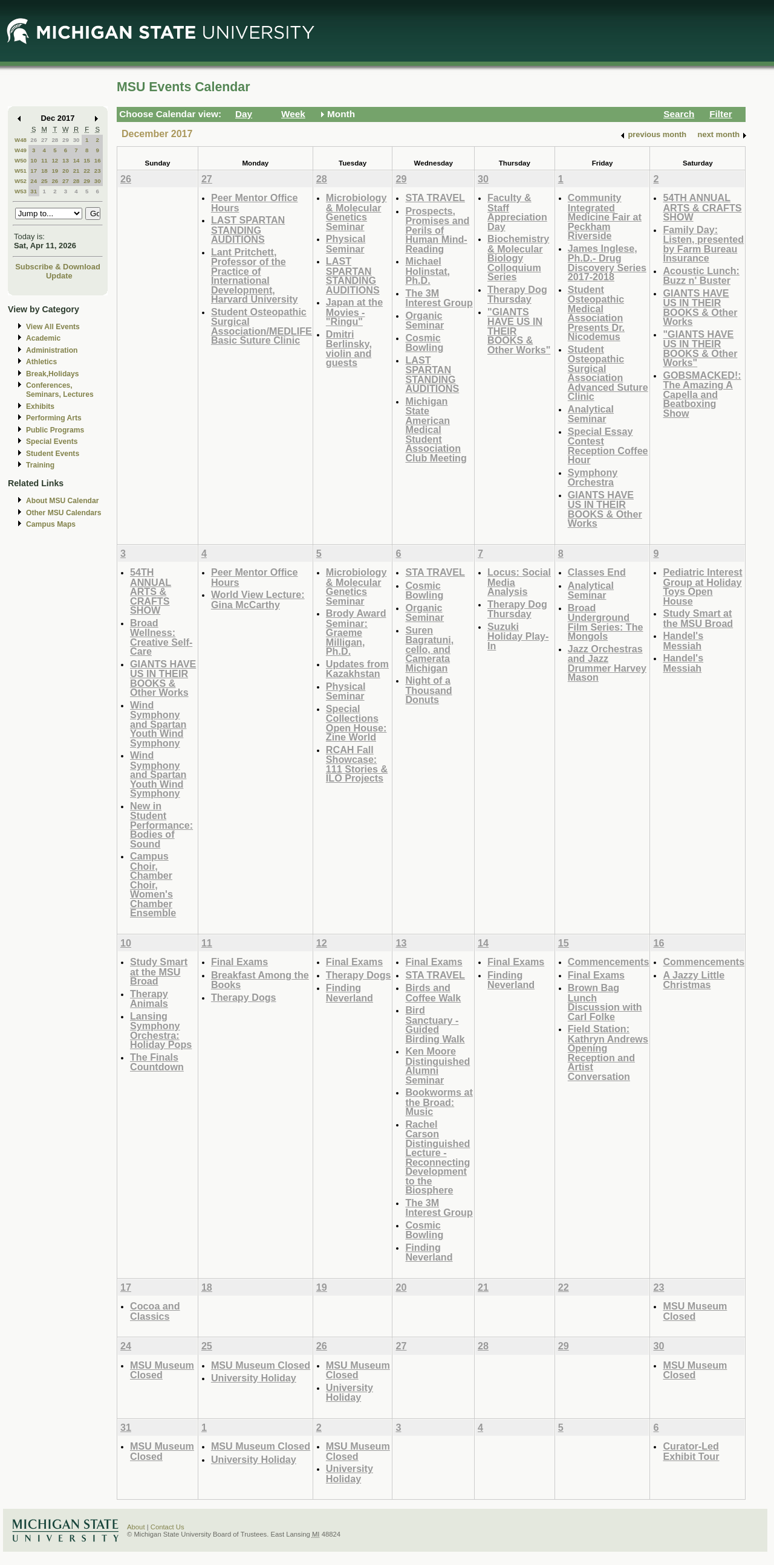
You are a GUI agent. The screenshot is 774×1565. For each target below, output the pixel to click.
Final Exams (239, 961)
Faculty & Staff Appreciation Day (517, 212)
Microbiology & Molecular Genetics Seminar (356, 212)
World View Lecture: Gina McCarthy (258, 599)
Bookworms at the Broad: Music (438, 1102)
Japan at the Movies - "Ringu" (354, 312)
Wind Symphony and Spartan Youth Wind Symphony (158, 723)
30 (76, 140)
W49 (21, 150)
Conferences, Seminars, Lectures (60, 390)
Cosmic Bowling (424, 342)
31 (33, 191)
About (136, 1527)
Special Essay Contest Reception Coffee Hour (608, 446)
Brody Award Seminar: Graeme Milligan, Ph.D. (356, 632)
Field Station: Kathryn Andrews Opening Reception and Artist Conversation (608, 1052)
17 (33, 170)
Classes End (597, 572)
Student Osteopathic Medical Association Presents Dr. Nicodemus (596, 313)
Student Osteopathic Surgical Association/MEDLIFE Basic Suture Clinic (261, 326)
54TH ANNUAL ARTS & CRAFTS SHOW (702, 207)
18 (44, 170)
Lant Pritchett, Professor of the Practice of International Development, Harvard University (254, 275)
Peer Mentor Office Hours (254, 202)
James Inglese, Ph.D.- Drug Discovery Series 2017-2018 (607, 263)
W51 (21, 170)
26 (33, 140)
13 (65, 160)
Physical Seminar (346, 243)
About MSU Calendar (62, 500)
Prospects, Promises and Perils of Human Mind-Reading (437, 229)
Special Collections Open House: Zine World (356, 723)
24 (33, 181)
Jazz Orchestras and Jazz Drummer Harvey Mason (607, 663)
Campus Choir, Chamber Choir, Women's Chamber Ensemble (153, 884)
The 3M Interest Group (438, 298)
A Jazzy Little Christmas (693, 980)
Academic (43, 338)
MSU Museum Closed (695, 1311)
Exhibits (40, 406)
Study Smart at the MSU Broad (698, 618)
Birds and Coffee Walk (433, 992)
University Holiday (253, 1377)
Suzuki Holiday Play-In (517, 636)
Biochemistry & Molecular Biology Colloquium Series (518, 257)
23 (97, 170)
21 (76, 170)
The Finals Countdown (157, 1062)
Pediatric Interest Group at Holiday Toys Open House (702, 586)
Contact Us (167, 1527)
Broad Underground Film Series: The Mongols (605, 622)
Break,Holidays (52, 374)
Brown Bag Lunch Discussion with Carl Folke (605, 1002)
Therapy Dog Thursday (517, 294)
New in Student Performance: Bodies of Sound (161, 824)
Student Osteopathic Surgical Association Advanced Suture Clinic (608, 373)
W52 (21, 181)
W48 (21, 140)
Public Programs (55, 430)
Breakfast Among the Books (260, 980)
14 (76, 160)
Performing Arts (54, 418)
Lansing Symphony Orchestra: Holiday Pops (161, 1030)
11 (44, 160)
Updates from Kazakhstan (357, 669)
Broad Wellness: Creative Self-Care (161, 637)
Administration (51, 350)
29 (65, 140)
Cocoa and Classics (155, 1311)
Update (59, 275)
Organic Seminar (424, 320)
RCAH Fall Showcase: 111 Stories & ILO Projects (357, 764)
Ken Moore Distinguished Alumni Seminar (437, 1065)
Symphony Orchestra (593, 477)
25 (44, 181)
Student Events (52, 453)
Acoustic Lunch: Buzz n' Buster (701, 275)
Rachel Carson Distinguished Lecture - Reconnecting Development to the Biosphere (437, 1157)
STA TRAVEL (434, 197)
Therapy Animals (149, 998)
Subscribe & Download (57, 266)
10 (33, 160)
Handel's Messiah (683, 640)
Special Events (51, 441)
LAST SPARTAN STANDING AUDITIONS (248, 229)
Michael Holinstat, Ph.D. (427, 270)
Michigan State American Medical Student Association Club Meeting (435, 429)
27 (44, 140)
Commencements (608, 961)
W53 (21, 191)
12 (54, 160)
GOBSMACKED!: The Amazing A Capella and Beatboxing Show (702, 394)
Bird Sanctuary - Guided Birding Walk (434, 1024)
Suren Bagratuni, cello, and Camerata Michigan (429, 649)
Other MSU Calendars (64, 513)
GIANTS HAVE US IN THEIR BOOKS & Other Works (605, 509)
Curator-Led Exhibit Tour (691, 1451)
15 (86, 160)
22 (86, 170)
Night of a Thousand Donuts (428, 690)
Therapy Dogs (243, 997)
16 (97, 160)
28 (54, 140)
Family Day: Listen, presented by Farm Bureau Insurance (703, 244)
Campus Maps (51, 524)
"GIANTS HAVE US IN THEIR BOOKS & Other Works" (700, 348)
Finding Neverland (349, 992)
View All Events (53, 327)
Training (40, 465)
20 (65, 170)
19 (54, 170)
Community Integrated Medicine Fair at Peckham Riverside (605, 216)
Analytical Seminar (591, 414)
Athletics (41, 362)
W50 (21, 160)
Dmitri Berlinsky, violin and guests (349, 348)
